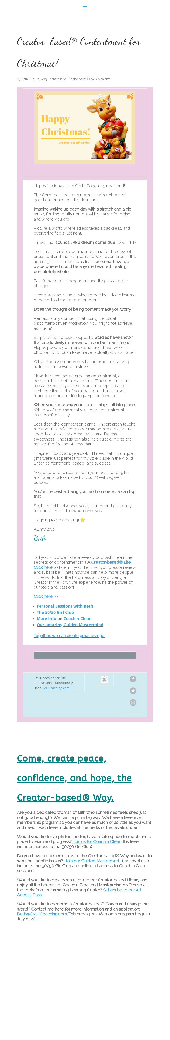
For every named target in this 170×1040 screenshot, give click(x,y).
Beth (24, 79)
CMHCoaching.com (55, 688)
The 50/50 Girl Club (55, 612)
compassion (58, 79)
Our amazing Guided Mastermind (70, 624)
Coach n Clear (77, 618)
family (95, 79)
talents (105, 79)
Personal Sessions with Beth (65, 606)
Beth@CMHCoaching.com (42, 913)
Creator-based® (79, 79)
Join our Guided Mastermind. (92, 860)
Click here (43, 567)
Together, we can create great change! (69, 635)
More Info (46, 618)
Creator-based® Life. (111, 562)
